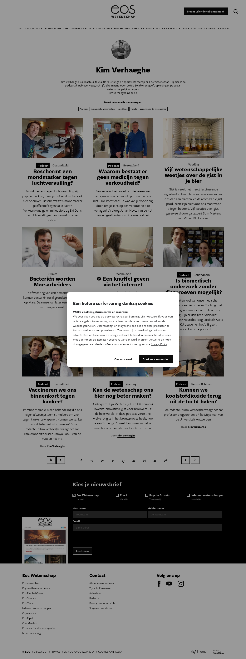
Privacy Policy (159, 344)
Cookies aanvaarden (156, 359)
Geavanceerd (123, 359)
